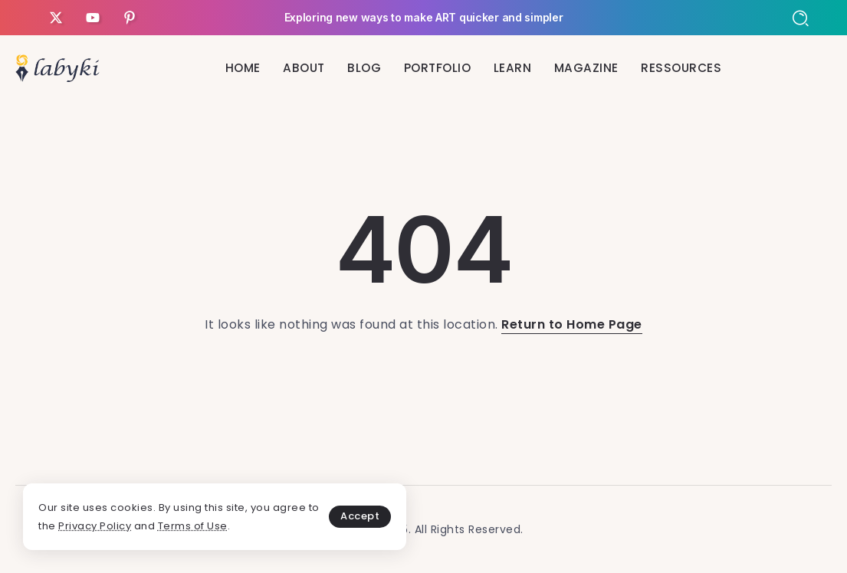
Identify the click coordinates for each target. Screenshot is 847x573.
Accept (359, 516)
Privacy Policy (94, 526)
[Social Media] (56, 17)
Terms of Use (193, 526)
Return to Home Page (571, 324)
